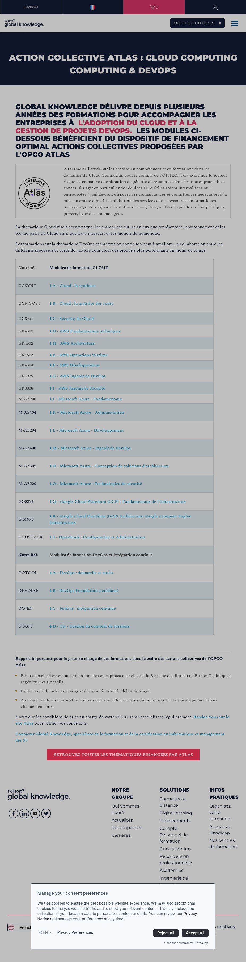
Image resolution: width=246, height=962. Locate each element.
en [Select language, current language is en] (45, 932)
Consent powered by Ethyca (186, 943)
